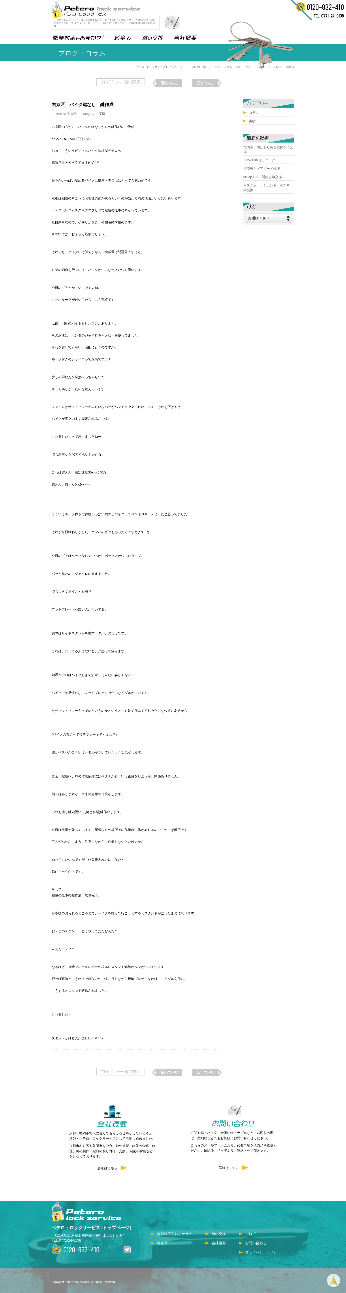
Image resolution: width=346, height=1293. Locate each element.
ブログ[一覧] (198, 66)
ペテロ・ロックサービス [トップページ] (160, 66)
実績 (102, 112)
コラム (254, 113)
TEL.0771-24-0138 (66, 1237)
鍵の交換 (219, 1230)
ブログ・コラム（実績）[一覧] (232, 66)
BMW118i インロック (259, 160)
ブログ (250, 1230)
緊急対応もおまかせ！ (174, 1230)
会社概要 (219, 1239)
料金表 (162, 1239)
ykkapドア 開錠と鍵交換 (262, 177)
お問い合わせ (255, 1239)
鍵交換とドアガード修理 (261, 168)
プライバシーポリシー (262, 1249)
